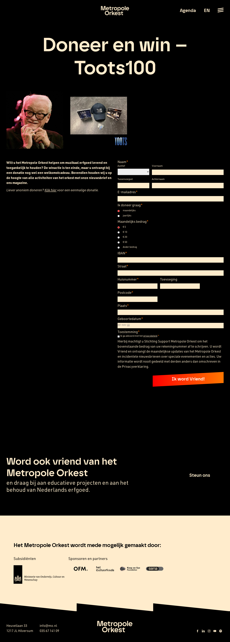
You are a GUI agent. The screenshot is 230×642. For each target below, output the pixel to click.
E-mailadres (128, 192)
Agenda (188, 10)
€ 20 (125, 237)
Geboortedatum (130, 318)
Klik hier (51, 190)
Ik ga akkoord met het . (139, 336)
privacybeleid (150, 335)
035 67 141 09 (49, 631)
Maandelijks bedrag (133, 221)
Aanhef (121, 166)
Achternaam (158, 179)
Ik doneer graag (130, 205)
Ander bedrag (130, 247)
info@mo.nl (48, 626)
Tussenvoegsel (125, 179)
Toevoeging (168, 279)
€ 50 (125, 242)
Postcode (125, 292)
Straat (123, 266)
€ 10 (125, 232)
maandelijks (129, 210)
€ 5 (124, 227)
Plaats (123, 305)
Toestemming (129, 331)
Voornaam (157, 166)
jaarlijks (127, 215)
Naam (123, 161)
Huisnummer (128, 279)
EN (207, 10)
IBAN (122, 253)
